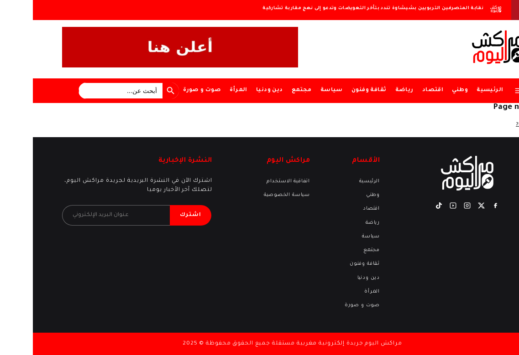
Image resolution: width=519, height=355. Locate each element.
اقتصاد (399, 90)
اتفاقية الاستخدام (255, 181)
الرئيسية (457, 90)
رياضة (371, 90)
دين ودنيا (236, 90)
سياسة (299, 90)
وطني (427, 90)
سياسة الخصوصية (254, 195)
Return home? (501, 125)
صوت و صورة (169, 90)
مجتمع (269, 90)
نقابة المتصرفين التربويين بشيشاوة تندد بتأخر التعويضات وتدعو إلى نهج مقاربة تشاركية (340, 8)
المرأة (205, 90)
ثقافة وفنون (336, 90)
